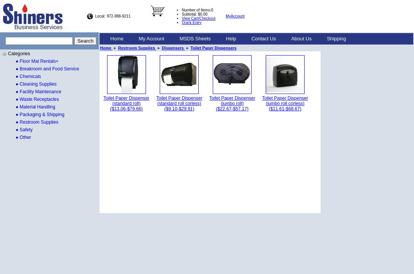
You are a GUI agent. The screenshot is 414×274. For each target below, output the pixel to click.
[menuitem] (117, 39)
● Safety (24, 129)
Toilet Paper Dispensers (214, 48)
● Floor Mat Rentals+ (37, 61)
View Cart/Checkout (198, 18)
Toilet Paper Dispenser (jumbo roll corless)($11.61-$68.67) (285, 104)
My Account (151, 38)
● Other (23, 137)
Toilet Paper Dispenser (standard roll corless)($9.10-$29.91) (179, 104)
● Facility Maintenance (38, 91)
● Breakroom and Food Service (47, 69)
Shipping (336, 38)
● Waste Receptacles (37, 99)
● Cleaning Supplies (36, 84)
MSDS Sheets (195, 38)
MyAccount (235, 16)
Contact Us (264, 38)
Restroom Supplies (137, 48)
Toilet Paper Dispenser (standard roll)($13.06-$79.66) (126, 104)
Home (117, 38)
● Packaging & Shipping (40, 114)
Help (231, 38)
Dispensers (173, 48)
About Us (301, 38)
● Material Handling (35, 107)
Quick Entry (192, 23)
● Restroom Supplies (37, 122)
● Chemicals (28, 76)
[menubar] (228, 39)
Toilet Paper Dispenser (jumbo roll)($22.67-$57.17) (232, 104)
